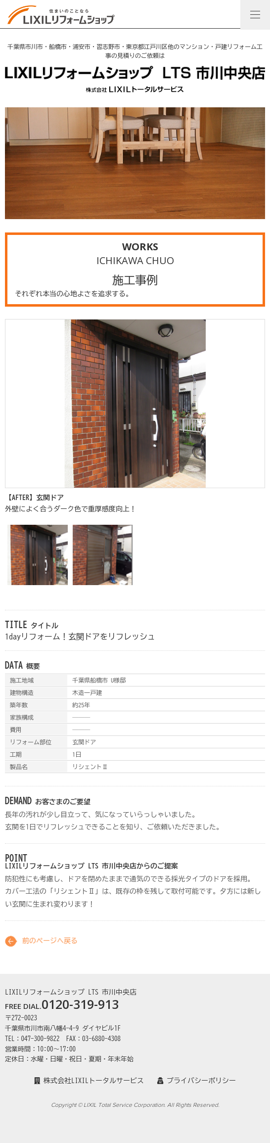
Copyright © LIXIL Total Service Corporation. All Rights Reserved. (135, 1104)
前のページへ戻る (50, 945)
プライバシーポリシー (196, 1080)
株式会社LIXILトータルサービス (89, 1080)
